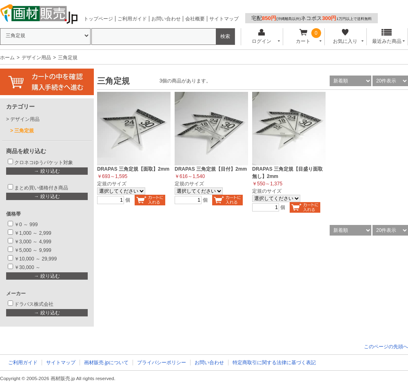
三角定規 (24, 131)
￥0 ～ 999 (26, 224)
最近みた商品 (387, 36)
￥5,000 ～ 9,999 (32, 250)
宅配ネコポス (311, 18)
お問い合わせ (166, 19)
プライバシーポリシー (161, 362)
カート (303, 36)
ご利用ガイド (132, 19)
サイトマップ (224, 19)
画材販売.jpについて (106, 362)
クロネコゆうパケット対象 (43, 162)
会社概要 (195, 19)
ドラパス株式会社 (33, 304)
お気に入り (345, 36)
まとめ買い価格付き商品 (41, 188)
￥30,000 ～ (28, 267)
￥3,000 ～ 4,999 (32, 242)
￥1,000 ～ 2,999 (32, 233)
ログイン (261, 36)
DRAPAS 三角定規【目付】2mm (211, 169)
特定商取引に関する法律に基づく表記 (274, 362)
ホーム (7, 57)
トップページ (98, 19)
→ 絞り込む (47, 171)
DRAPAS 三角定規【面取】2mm (133, 169)
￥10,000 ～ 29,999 (35, 259)
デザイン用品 (36, 57)
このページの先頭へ (386, 346)
